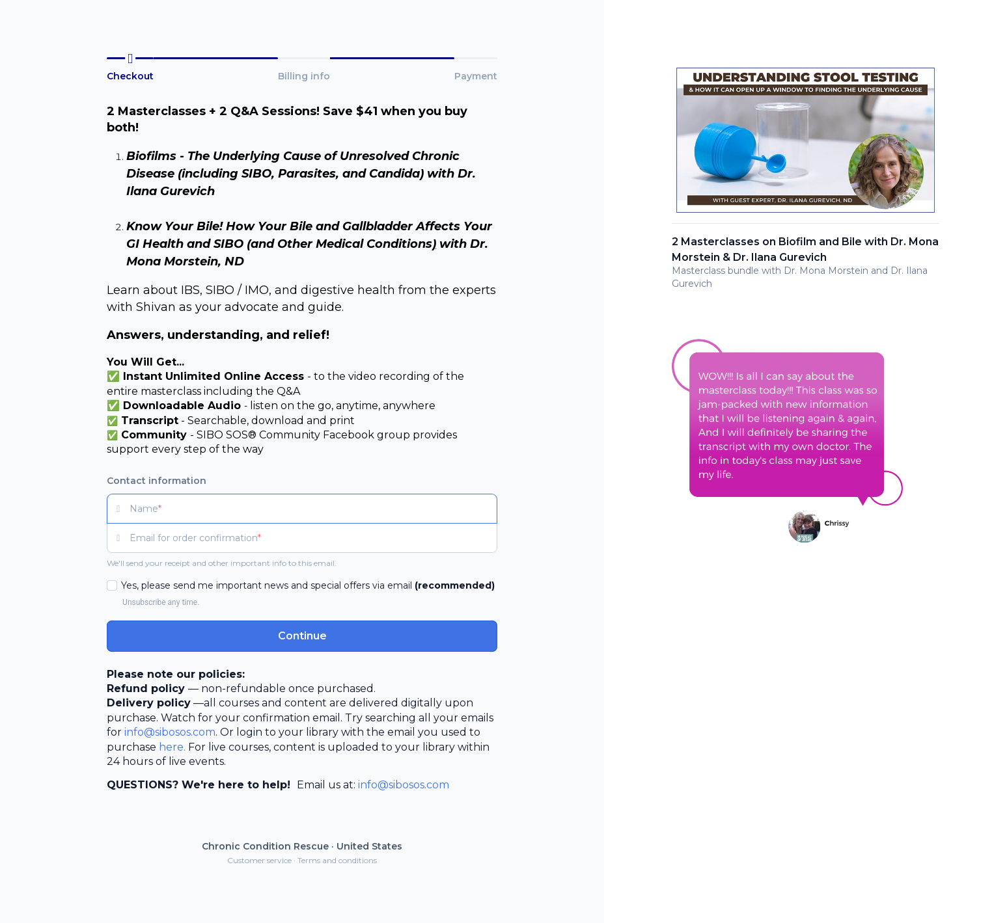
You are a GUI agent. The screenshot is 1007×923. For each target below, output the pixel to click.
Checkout (130, 76)
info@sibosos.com (169, 732)
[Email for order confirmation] (313, 538)
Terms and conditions (337, 860)
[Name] (313, 508)
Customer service (259, 860)
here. (172, 747)
